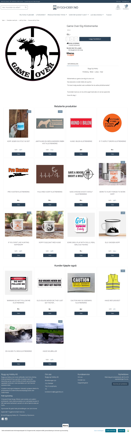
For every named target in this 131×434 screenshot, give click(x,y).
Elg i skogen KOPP (112, 242)
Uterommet (41, 15)
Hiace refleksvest (112, 300)
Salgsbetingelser (83, 383)
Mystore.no (30, 415)
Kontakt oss (125, 1)
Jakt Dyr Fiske (22, 20)
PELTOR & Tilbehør (26, 15)
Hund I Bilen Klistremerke (81, 141)
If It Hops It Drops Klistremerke (112, 141)
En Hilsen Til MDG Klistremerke (18, 351)
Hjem (3, 20)
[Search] (14, 7)
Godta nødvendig (110, 430)
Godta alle (121, 430)
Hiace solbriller (50, 351)
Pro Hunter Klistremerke (18, 192)
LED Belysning (96, 15)
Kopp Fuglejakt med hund (50, 242)
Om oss (118, 1)
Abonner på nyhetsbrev (120, 384)
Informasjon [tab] (73, 64)
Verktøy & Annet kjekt (78, 15)
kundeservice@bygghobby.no (54, 392)
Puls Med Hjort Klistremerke (49, 192)
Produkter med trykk (57, 15)
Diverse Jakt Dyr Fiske (33, 20)
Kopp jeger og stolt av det (18, 141)
